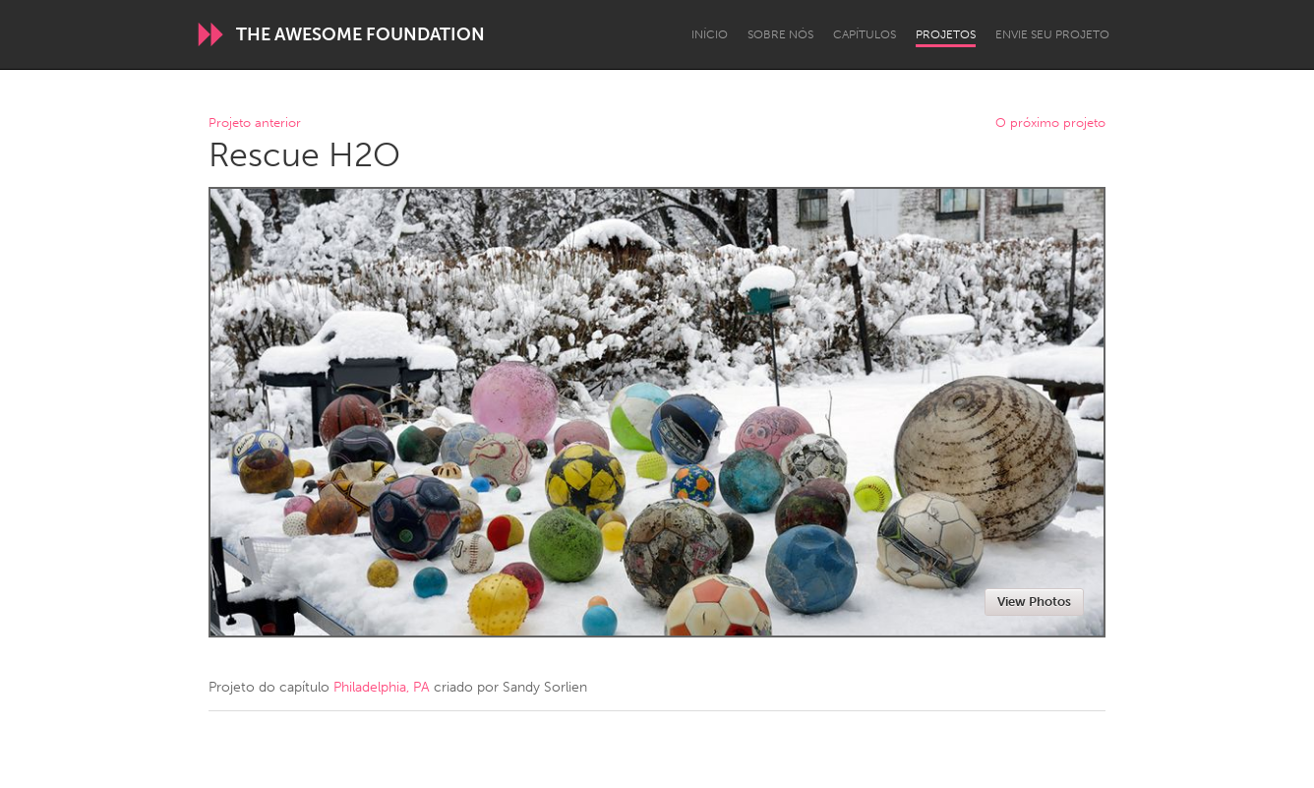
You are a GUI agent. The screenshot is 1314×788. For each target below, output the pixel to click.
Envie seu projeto (1052, 34)
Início (709, 34)
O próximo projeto (1050, 123)
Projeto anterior (255, 123)
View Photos (1034, 601)
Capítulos (864, 34)
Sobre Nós (780, 34)
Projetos (946, 34)
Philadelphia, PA (381, 687)
